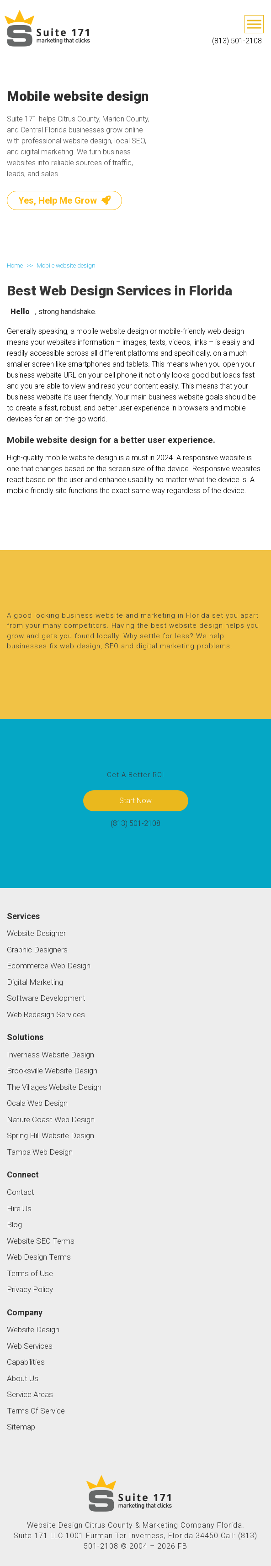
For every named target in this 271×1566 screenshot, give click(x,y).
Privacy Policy (30, 1289)
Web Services (30, 1346)
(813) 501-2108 (237, 41)
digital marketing (165, 646)
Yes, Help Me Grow (64, 200)
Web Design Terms (39, 1256)
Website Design (33, 1329)
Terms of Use (30, 1273)
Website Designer (36, 933)
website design (196, 625)
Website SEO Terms (40, 1240)
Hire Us (19, 1208)
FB (182, 1546)
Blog (14, 1224)
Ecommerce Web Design (48, 965)
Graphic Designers (37, 949)
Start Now (135, 800)
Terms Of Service (36, 1410)
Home (15, 265)
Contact (20, 1192)
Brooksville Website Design (52, 1070)
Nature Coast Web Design (51, 1119)
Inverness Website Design (50, 1054)
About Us (22, 1378)
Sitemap (21, 1426)
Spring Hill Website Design (50, 1135)
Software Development (46, 998)
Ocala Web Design (37, 1103)
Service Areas (30, 1394)
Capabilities (26, 1361)
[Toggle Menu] (254, 24)
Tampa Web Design (40, 1151)
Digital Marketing (35, 982)
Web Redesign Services (46, 1014)
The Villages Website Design (54, 1087)
